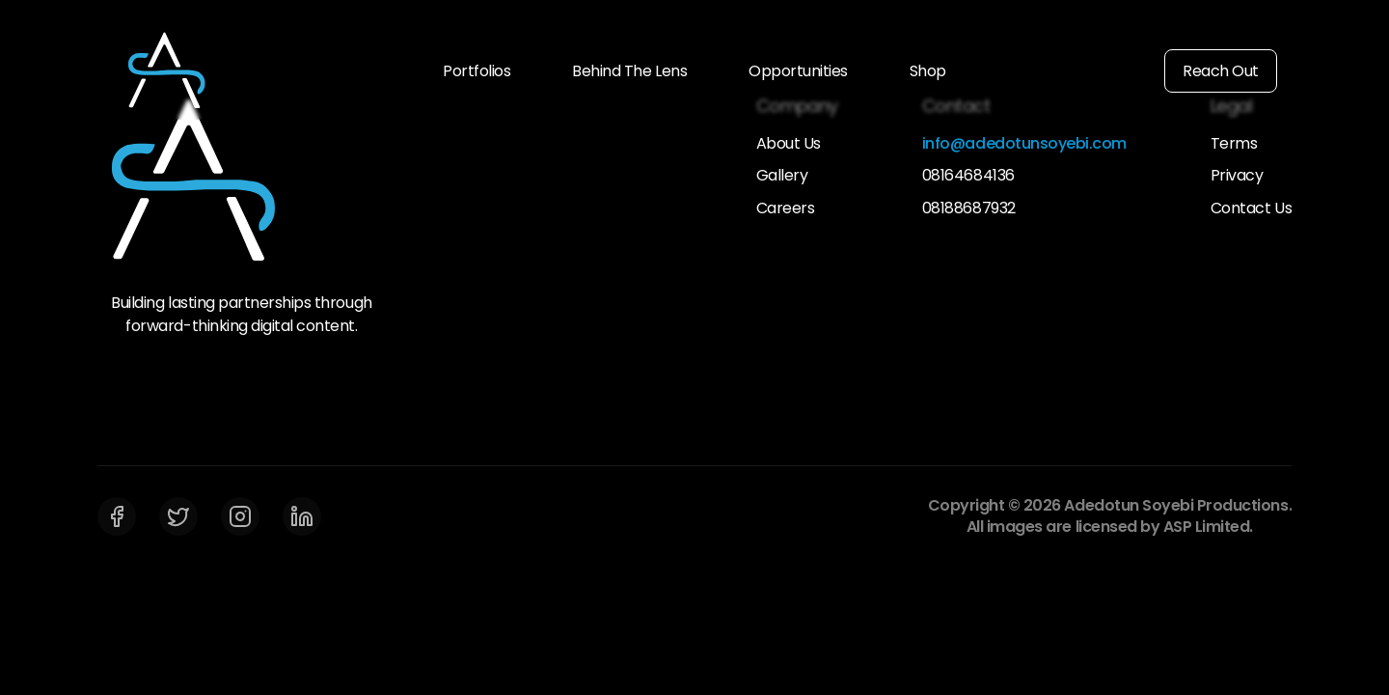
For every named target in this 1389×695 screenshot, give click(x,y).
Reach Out (1221, 71)
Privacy (1237, 175)
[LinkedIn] (302, 516)
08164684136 (968, 175)
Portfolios (476, 71)
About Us (788, 144)
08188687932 (969, 208)
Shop (928, 71)
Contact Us (1251, 208)
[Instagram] (240, 516)
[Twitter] (178, 516)
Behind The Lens (629, 71)
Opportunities (798, 71)
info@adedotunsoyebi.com (1024, 144)
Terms (1234, 144)
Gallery (782, 175)
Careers (785, 208)
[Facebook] (116, 516)
